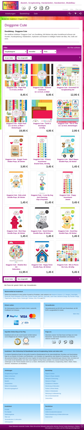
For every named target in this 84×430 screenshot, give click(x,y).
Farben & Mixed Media (51, 388)
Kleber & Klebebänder (51, 391)
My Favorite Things (73, 296)
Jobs (71, 9)
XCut (38, 298)
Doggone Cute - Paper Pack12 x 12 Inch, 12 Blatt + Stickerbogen (16, 126)
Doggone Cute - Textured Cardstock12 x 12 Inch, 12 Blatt (42, 90)
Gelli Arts (40, 296)
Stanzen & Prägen (50, 381)
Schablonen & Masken (51, 383)
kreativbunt (13, 19)
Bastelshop (24, 14)
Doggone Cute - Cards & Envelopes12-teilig (42, 126)
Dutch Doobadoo (16, 296)
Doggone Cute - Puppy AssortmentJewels (68, 197)
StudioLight (24, 298)
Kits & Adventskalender (52, 396)
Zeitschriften (48, 398)
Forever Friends (32, 296)
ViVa (35, 298)
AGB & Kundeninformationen (53, 412)
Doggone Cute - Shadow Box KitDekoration (16, 267)
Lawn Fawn (53, 296)
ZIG (44, 298)
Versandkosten (31, 285)
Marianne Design (62, 296)
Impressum (48, 409)
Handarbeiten (8, 383)
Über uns (78, 9)
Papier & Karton (49, 373)
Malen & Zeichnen (10, 376)
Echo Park (24, 296)
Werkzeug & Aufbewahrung (53, 393)
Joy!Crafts (47, 296)
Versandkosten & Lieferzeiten (13, 419)
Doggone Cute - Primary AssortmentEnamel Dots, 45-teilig (42, 161)
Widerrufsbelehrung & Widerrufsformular (56, 414)
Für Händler (8, 412)
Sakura (14, 298)
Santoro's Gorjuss (57, 294)
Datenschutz (48, 417)
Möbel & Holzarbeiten (11, 386)
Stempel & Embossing (51, 378)
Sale (36, 14)
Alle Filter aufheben (73, 47)
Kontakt (65, 9)
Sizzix (19, 298)
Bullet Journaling (9, 378)
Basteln (7, 381)
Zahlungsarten (9, 422)
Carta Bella (74, 294)
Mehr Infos (76, 314)
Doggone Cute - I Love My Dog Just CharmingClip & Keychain (42, 197)
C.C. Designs (66, 294)
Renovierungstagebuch (11, 388)
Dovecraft (7, 296)
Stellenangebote (9, 414)
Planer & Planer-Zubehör (52, 376)
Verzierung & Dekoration (52, 386)
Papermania (8, 298)
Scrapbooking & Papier (11, 373)
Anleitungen (10, 14)
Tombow (30, 298)
